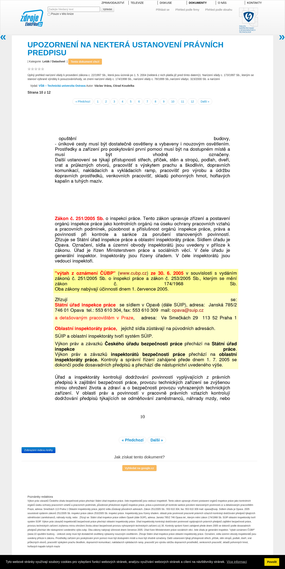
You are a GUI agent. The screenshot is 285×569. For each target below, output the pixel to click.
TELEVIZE (137, 2)
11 (182, 101)
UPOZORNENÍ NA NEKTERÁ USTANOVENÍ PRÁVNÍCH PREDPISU (125, 48)
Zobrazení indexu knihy (38, 450)
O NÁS (222, 2)
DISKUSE (166, 2)
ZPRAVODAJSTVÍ (113, 2)
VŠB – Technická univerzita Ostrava (62, 85)
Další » (205, 101)
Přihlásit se (162, 9)
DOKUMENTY (198, 2)
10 (172, 101)
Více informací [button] (237, 561)
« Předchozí (82, 101)
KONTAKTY (254, 2)
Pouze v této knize (61, 14)
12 (192, 101)
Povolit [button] (272, 561)
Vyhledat (107, 9)
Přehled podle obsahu (218, 9)
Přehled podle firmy (187, 9)
